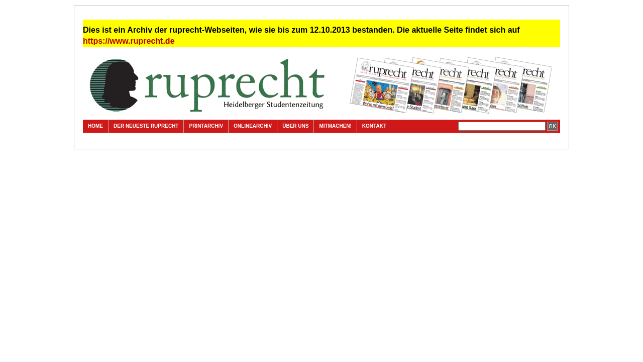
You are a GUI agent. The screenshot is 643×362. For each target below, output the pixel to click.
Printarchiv (206, 126)
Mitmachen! (335, 126)
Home (95, 126)
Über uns (295, 126)
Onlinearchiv (253, 126)
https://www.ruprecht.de (129, 41)
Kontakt (374, 126)
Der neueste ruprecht (146, 126)
